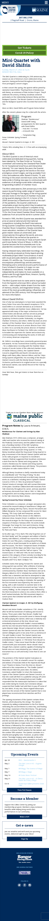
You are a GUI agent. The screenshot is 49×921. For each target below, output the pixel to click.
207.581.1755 (25, 17)
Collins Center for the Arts (8, 10)
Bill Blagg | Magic (25, 772)
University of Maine (40, 10)
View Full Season (24, 790)
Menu (25, 2)
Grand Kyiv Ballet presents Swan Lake (31, 784)
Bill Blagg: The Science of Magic (31, 768)
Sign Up (24, 839)
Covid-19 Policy (24, 52)
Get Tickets (24, 47)
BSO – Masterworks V (27, 760)
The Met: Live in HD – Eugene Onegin (30, 764)
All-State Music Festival (27, 775)
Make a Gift (24, 817)
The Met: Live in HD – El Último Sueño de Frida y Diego (31, 779)
